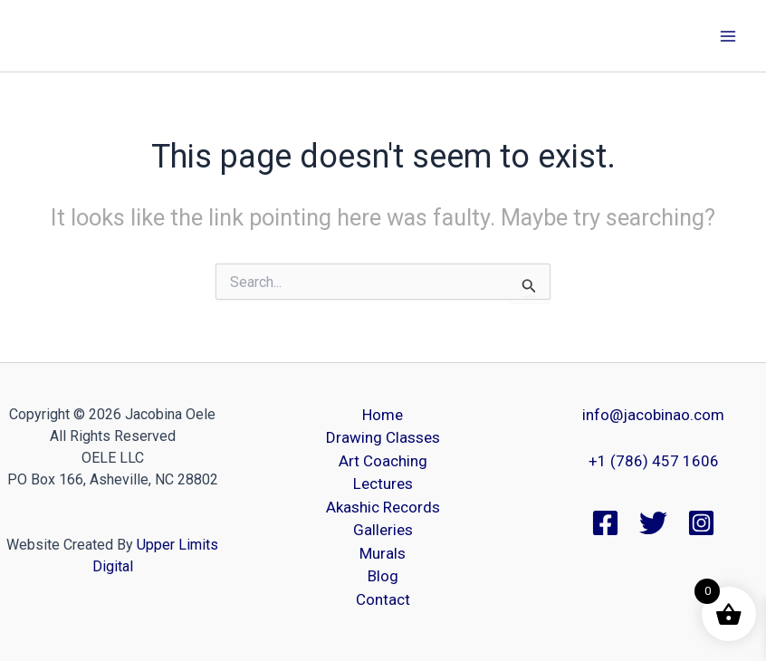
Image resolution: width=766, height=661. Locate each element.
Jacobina (67, 35)
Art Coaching (383, 461)
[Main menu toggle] (728, 36)
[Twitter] (653, 522)
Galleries (383, 530)
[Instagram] (701, 522)
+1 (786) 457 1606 (654, 461)
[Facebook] (605, 522)
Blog (383, 576)
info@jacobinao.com (653, 415)
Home (382, 415)
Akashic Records (383, 507)
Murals (382, 553)
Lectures (383, 483)
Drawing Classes (383, 437)
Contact (383, 599)
